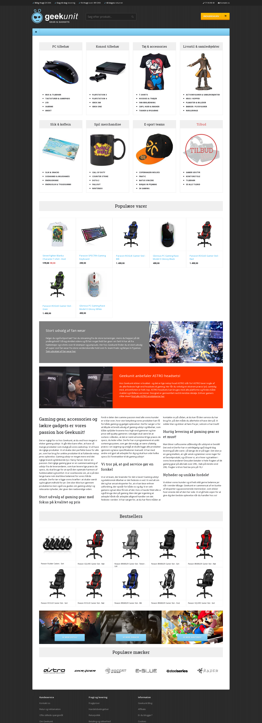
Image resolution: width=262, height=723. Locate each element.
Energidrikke (51, 180)
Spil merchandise (107, 124)
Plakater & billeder (196, 102)
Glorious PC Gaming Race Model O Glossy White (92, 307)
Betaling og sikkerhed (100, 721)
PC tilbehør (60, 46)
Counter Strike (100, 176)
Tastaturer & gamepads (57, 98)
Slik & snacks (52, 172)
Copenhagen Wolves (149, 172)
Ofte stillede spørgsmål (51, 715)
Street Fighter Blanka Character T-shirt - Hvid (54, 257)
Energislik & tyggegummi (58, 184)
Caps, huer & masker (149, 106)
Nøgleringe (192, 110)
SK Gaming (144, 188)
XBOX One (97, 106)
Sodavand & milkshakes (57, 176)
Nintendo (97, 188)
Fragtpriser (94, 703)
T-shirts (143, 95)
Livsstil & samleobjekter (201, 46)
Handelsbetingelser (99, 709)
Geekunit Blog (145, 703)
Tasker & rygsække (148, 110)
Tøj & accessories (154, 46)
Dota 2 (95, 180)
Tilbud (201, 124)
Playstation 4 (99, 98)
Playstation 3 (99, 95)
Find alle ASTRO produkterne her (147, 396)
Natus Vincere (146, 180)
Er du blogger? (145, 715)
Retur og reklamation (50, 709)
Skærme (49, 106)
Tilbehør (190, 180)
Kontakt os (44, 703)
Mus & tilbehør (53, 95)
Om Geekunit (46, 721)
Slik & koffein (60, 124)
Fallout (96, 184)
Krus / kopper (193, 98)
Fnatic (142, 176)
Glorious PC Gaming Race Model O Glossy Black (166, 257)
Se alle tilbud (193, 184)
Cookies (142, 721)
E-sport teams (154, 124)
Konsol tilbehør (107, 46)
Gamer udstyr (193, 172)
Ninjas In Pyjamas (148, 184)
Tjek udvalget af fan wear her (61, 351)
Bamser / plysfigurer (196, 106)
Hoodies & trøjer (148, 98)
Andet (48, 110)
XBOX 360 (96, 102)
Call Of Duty (98, 172)
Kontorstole (193, 176)
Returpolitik (94, 715)
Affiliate (142, 709)
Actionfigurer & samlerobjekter (203, 95)
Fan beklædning (147, 102)
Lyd (47, 102)
